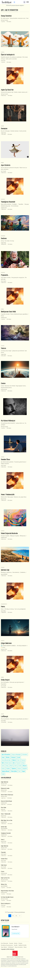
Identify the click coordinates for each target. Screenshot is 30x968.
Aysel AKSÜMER (4, 574)
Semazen (4, 128)
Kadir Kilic (3, 809)
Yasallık (16, 945)
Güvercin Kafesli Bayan (6, 801)
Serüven (4, 238)
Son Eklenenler (4, 943)
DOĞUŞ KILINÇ (4, 389)
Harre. (3, 607)
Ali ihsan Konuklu (4, 20)
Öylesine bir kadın (5, 788)
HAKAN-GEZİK (4, 207)
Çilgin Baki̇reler (6, 643)
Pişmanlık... (5, 275)
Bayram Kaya (3, 498)
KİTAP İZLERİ (5, 920)
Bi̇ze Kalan (3, 807)
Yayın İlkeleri (4, 947)
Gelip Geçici (5, 680)
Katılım (16, 943)
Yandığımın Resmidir (8, 202)
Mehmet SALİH (4, 790)
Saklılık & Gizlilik (22, 945)
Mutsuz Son (4, 884)
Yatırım (3, 348)
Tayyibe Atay (3, 132)
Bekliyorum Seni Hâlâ (8, 312)
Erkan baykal (3, 281)
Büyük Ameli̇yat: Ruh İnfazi (7, 890)
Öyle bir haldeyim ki (8, 55)
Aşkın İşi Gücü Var (7, 90)
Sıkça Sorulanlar (19, 947)
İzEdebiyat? (11, 947)
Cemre (3, 383)
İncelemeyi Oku (15, 933)
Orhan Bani (3, 60)
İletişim (20, 943)
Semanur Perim (4, 649)
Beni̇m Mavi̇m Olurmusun (7, 794)
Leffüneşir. (4, 716)
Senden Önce (5, 459)
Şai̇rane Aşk (5, 570)
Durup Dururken (6, 16)
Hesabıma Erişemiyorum (7, 945)
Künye (25, 947)
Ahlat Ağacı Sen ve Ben (6, 820)
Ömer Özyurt (3, 465)
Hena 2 (2, 839)
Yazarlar (11, 943)
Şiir (2, 10)
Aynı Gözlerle (5, 165)
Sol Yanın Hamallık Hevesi (7, 897)
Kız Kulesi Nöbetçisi (8, 421)
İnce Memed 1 (16, 927)
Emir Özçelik (3, 171)
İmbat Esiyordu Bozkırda (9, 533)
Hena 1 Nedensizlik (7, 494)
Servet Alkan (3, 610)
